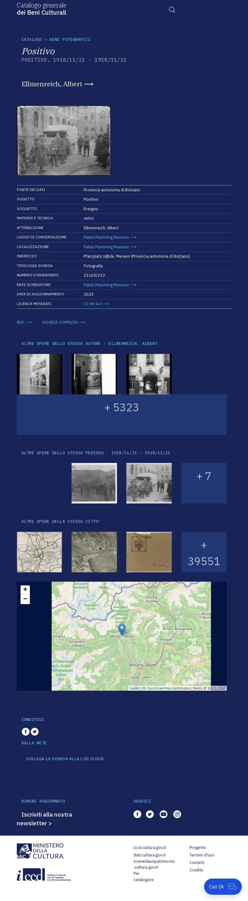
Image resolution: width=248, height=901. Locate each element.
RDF (20, 322)
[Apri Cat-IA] (223, 887)
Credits (197, 870)
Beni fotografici (70, 39)
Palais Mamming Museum (106, 237)
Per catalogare (143, 876)
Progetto (198, 847)
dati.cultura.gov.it (149, 855)
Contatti (197, 862)
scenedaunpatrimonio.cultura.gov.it (154, 864)
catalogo (31, 39)
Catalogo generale (42, 8)
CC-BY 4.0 (93, 304)
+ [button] (25, 590)
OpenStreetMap (159, 688)
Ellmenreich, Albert (51, 83)
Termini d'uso (202, 855)
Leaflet (135, 688)
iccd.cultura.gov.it (149, 847)
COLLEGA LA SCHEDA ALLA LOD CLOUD (65, 758)
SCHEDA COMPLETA (60, 322)
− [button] (25, 599)
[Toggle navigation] (172, 9)
